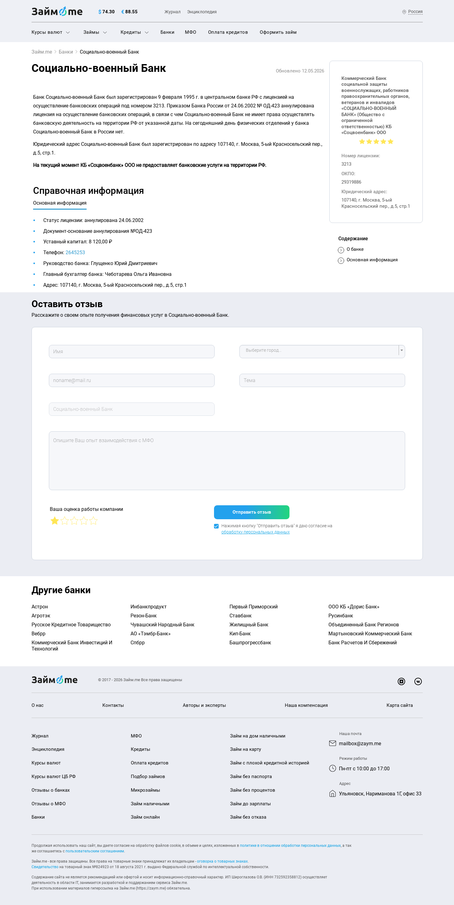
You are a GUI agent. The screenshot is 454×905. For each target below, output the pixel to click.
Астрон (40, 607)
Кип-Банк (240, 634)
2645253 (75, 252)
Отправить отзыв (252, 512)
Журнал (173, 11)
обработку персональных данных (255, 531)
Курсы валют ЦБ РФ (54, 776)
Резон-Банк (144, 616)
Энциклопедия (202, 11)
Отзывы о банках (51, 790)
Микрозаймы (145, 790)
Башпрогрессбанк (250, 643)
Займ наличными (150, 804)
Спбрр (138, 643)
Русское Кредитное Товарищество (71, 625)
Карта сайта (400, 705)
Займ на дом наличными (257, 736)
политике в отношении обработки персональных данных (290, 845)
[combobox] (322, 351)
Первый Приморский (253, 607)
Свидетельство (45, 867)
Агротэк (41, 616)
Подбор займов (148, 776)
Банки (168, 32)
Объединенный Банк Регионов (363, 625)
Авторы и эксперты (204, 705)
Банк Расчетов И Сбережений (362, 643)
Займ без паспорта (251, 776)
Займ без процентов (252, 790)
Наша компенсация (306, 705)
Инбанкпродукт (149, 607)
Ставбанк (240, 616)
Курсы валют (51, 32)
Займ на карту (245, 749)
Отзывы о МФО (49, 804)
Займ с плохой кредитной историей (269, 763)
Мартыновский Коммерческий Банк (370, 634)
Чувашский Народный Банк (163, 625)
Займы (95, 32)
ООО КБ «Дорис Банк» (353, 607)
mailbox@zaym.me (360, 743)
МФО (190, 32)
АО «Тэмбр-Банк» (151, 634)
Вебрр (38, 634)
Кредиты (135, 32)
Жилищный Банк (248, 625)
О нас (38, 705)
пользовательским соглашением (95, 851)
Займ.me (42, 52)
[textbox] (320, 351)
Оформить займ (278, 32)
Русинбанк (340, 616)
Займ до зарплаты (250, 804)
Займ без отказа (248, 817)
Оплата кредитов (228, 32)
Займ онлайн (145, 817)
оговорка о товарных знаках (222, 861)
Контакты (113, 705)
